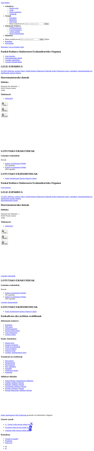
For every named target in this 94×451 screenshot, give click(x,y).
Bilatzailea (13, 20)
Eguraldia (8, 368)
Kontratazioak (10, 365)
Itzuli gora (8, 443)
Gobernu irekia (10, 351)
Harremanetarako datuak (9, 200)
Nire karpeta (9, 43)
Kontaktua (13, 18)
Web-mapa (13, 22)
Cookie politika (14, 32)
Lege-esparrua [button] (10, 56)
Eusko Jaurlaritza (15, 12)
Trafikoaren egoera (11, 370)
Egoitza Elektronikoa (16, 34)
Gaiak (11, 10)
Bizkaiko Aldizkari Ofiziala (14, 385)
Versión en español (11, 439)
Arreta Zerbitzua (10, 349)
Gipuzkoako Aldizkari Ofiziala (15, 386)
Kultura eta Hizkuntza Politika (15, 163)
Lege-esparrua (6, 187)
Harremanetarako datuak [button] (13, 58)
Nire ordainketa (10, 367)
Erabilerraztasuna (15, 28)
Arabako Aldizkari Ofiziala (14, 383)
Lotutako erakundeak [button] (12, 60)
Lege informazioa (11, 333)
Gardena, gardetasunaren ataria (15, 352)
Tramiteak (12, 14)
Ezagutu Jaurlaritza (11, 345)
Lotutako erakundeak (8, 276)
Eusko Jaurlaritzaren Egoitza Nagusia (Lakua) (21, 178)
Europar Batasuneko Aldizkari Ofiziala (18, 390)
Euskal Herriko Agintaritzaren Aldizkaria (19, 381)
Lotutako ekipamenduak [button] (13, 62)
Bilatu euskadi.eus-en (16, 24)
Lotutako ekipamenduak (9, 302)
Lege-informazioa (15, 30)
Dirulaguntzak (10, 363)
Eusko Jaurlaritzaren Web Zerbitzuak (13, 415)
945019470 (9, 98)
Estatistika (8, 372)
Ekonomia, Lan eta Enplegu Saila (12, 47)
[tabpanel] (47, 69)
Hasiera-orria (13, 8)
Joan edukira (5, 3)
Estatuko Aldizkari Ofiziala (14, 388)
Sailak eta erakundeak (12, 347)
